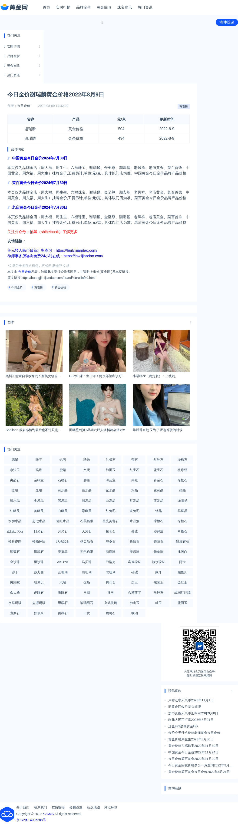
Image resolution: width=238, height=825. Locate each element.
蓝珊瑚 (63, 572)
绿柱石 (182, 521)
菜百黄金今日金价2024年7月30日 (39, 183)
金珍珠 (15, 562)
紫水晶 (111, 490)
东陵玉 (158, 582)
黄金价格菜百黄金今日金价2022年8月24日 (199, 772)
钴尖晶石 (86, 541)
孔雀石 (111, 460)
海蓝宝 (111, 480)
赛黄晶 (63, 552)
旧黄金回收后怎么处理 (184, 707)
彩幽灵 (87, 511)
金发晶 (39, 500)
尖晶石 (15, 480)
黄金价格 (60, 287)
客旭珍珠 (134, 562)
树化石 (111, 582)
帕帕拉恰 (38, 541)
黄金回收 (104, 7)
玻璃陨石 (86, 603)
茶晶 (182, 490)
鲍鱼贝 (182, 572)
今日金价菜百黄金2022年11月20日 (193, 759)
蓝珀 (15, 490)
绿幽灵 (182, 500)
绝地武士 (62, 541)
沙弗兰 (158, 531)
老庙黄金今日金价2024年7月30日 (39, 207)
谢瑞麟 (183, 106)
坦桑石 (111, 541)
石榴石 (63, 480)
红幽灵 (15, 511)
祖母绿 (182, 470)
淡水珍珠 (158, 562)
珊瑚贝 (39, 582)
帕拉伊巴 (14, 541)
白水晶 (87, 490)
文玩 (86, 470)
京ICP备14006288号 (31, 820)
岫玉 (158, 603)
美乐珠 (134, 552)
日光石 (39, 531)
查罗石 (15, 613)
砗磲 (134, 572)
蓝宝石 (158, 470)
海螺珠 (111, 552)
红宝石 (134, 470)
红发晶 (134, 500)
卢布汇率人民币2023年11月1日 (191, 700)
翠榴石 (182, 531)
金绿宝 (39, 480)
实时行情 (63, 7)
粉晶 (134, 490)
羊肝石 (158, 592)
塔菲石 (39, 552)
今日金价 (23, 106)
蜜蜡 (63, 470)
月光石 (63, 531)
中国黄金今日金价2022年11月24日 (193, 752)
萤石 (134, 460)
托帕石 (134, 541)
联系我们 (40, 807)
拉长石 (111, 531)
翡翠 (15, 460)
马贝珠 (87, 562)
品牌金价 (83, 7)
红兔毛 (111, 511)
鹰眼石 (63, 592)
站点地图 (93, 807)
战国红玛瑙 (182, 592)
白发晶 (111, 500)
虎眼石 (39, 592)
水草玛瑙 (14, 603)
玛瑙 (39, 470)
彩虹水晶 (62, 521)
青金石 (158, 480)
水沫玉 (15, 470)
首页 (46, 7)
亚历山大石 (15, 531)
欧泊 (134, 613)
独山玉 (134, 603)
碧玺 (86, 480)
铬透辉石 (182, 541)
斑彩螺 (15, 582)
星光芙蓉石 (110, 521)
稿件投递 (226, 22)
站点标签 (110, 807)
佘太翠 (15, 592)
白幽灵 (63, 511)
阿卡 (182, 562)
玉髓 (86, 592)
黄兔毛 (134, 511)
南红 (134, 480)
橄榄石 (182, 460)
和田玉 (111, 470)
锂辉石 (15, 552)
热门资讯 (145, 7)
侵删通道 (75, 807)
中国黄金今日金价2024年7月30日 (39, 158)
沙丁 (15, 572)
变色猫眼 (86, 552)
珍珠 (86, 460)
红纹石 (158, 460)
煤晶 (86, 582)
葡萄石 (111, 613)
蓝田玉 (182, 603)
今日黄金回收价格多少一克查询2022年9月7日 (199, 766)
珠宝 (39, 460)
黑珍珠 (39, 562)
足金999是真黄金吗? (183, 726)
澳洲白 (182, 552)
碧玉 (134, 582)
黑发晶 (63, 500)
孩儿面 (39, 572)
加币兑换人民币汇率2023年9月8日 (193, 713)
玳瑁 (63, 582)
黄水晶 (63, 490)
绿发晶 (87, 500)
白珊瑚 (87, 572)
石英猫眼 (86, 521)
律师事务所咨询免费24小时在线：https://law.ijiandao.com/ (55, 256)
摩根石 (158, 521)
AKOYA (62, 562)
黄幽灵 (39, 511)
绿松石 (182, 480)
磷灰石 (158, 541)
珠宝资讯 (124, 7)
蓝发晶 (158, 500)
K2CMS (48, 814)
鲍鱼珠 (158, 552)
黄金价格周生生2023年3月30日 (191, 739)
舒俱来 (39, 613)
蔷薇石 (63, 613)
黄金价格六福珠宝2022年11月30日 (193, 746)
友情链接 (58, 807)
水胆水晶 (14, 521)
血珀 (39, 490)
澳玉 (110, 592)
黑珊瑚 (111, 572)
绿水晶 (15, 500)
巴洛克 (111, 562)
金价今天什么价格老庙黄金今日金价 (194, 733)
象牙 (158, 572)
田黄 (86, 613)
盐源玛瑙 (38, 603)
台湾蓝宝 (134, 592)
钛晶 (158, 511)
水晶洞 (134, 521)
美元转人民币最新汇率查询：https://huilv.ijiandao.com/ (52, 250)
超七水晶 (38, 521)
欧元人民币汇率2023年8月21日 (191, 720)
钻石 (63, 460)
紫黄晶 (158, 490)
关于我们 (22, 807)
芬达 (134, 531)
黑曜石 (63, 603)
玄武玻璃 (110, 603)
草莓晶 (182, 511)
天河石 (87, 531)
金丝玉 (182, 582)
